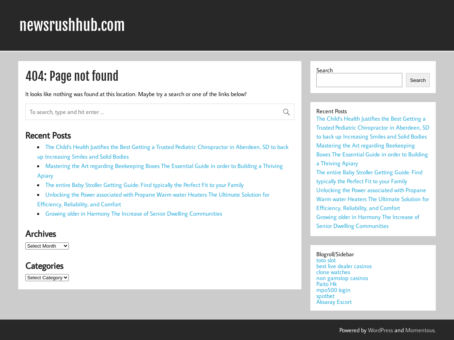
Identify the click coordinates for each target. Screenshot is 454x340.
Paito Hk (326, 283)
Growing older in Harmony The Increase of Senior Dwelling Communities (133, 213)
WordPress (380, 330)
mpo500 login (333, 289)
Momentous (420, 330)
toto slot (326, 260)
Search (324, 70)
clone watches (333, 272)
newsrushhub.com (72, 25)
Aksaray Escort (334, 301)
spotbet (325, 295)
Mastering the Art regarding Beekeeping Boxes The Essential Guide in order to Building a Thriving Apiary (372, 154)
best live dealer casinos (344, 266)
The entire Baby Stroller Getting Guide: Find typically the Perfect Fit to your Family (144, 184)
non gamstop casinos (342, 278)
